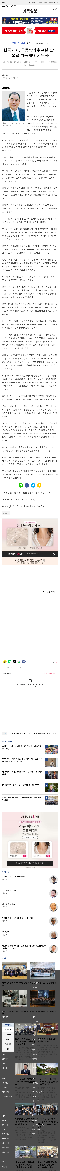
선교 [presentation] (8, 980)
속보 (4, 674)
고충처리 (7, 1161)
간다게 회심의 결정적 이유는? (13, 817)
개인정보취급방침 (39, 1157)
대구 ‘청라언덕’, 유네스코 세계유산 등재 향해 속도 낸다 (47, 1022)
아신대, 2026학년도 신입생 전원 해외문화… (43, 924)
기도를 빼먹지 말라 (9, 831)
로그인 (56, 2)
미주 (45, 2)
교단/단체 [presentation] (7, 975)
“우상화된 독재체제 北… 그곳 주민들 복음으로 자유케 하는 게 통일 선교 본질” (22, 701)
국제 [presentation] (8, 990)
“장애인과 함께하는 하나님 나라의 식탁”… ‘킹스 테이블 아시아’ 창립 (47, 1064)
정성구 (4, 876)
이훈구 (4, 862)
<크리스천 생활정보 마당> (49, 592)
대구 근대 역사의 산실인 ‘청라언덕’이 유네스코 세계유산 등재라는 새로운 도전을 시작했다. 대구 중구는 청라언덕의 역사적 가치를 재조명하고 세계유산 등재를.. (47, 1034)
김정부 (4, 892)
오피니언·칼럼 (18, 43)
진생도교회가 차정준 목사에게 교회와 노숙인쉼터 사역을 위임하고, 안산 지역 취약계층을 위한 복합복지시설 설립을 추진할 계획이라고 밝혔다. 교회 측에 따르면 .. (25, 1034)
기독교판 (33, 2)
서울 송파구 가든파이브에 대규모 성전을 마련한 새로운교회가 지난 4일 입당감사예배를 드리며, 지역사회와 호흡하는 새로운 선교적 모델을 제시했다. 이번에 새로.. (25, 1117)
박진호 (4, 820)
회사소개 (5, 1157)
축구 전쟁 (6, 873)
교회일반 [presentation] (8, 970)
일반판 (40, 2)
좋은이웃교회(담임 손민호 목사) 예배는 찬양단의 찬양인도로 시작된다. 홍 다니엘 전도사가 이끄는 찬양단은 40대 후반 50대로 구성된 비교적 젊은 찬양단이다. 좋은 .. (25, 994)
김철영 (6, 513)
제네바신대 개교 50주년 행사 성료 (47, 981)
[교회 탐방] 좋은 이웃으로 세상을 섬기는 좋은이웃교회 (25, 982)
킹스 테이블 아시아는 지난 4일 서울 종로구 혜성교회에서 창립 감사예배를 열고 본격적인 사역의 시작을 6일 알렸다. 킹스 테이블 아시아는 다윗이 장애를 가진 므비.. (47, 1077)
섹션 (4, 2)
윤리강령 (15, 1161)
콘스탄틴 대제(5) (8, 845)
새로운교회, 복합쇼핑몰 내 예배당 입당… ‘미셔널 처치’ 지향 (25, 1105)
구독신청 (50, 2)
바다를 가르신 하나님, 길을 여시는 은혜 (17, 859)
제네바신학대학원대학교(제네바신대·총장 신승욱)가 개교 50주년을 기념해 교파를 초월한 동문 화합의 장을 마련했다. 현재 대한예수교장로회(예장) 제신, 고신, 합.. (47, 991)
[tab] (8, 970)
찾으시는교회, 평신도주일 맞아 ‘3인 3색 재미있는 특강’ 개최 (47, 1105)
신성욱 (4, 834)
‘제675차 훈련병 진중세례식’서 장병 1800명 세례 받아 (25, 1062)
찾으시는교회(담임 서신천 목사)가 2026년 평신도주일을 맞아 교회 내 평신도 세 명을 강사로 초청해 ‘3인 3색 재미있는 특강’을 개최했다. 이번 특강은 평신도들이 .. (47, 1117)
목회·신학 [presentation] (7, 985)
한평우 (4, 848)
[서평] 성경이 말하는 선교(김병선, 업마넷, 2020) (20, 725)
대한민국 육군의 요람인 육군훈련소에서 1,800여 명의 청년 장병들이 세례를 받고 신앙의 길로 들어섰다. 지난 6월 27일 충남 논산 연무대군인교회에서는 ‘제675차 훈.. (25, 1074)
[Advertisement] (30, 656)
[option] (16, 916)
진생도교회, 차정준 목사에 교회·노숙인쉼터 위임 (25, 1022)
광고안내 (13, 1157)
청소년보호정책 (52, 1157)
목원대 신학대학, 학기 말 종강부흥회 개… (43, 952)
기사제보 (28, 1157)
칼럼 (28, 43)
